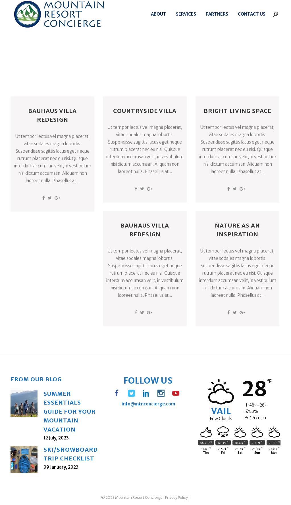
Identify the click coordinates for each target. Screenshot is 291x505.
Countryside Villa (144, 110)
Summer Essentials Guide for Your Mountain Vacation (69, 411)
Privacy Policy (176, 497)
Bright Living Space (237, 110)
